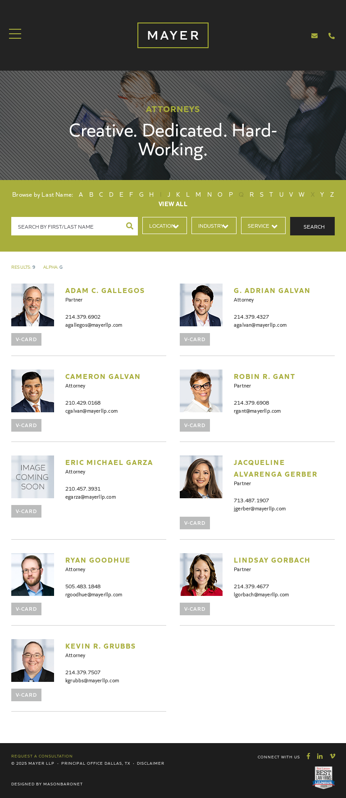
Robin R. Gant (265, 376)
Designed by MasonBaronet (47, 783)
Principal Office (82, 763)
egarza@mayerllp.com (90, 496)
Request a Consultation (42, 755)
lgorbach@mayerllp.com (261, 594)
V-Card (26, 339)
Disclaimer (150, 763)
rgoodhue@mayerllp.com (93, 594)
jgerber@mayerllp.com (260, 508)
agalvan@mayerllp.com (260, 324)
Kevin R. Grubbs (100, 645)
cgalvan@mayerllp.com (91, 410)
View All (173, 203)
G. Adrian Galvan (272, 290)
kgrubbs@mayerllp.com (92, 680)
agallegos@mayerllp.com (93, 324)
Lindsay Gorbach (272, 559)
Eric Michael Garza (109, 462)
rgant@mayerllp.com (257, 410)
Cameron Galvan (103, 376)
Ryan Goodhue (98, 559)
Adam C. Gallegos (105, 290)
